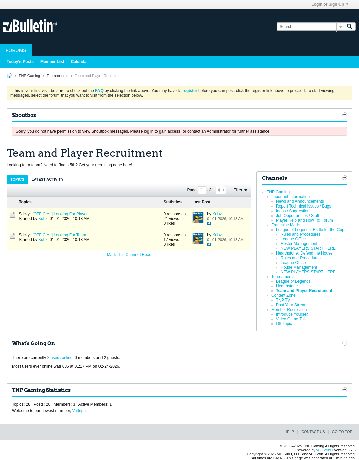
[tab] (17, 179)
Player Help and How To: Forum (304, 220)
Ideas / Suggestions (293, 211)
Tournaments (57, 76)
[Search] (310, 26)
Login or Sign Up (329, 4)
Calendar (79, 61)
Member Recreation (289, 309)
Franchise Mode (285, 225)
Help (289, 432)
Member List (52, 61)
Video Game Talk (291, 319)
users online (62, 357)
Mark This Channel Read (129, 254)
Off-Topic (284, 323)
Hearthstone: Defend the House (304, 253)
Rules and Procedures (301, 234)
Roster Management (299, 243)
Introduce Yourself (292, 314)
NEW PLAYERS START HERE (308, 248)
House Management (299, 267)
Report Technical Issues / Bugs (303, 206)
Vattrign (79, 410)
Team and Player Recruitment (304, 290)
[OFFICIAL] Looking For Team (59, 235)
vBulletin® (324, 450)
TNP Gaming (29, 76)
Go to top (342, 432)
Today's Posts (20, 61)
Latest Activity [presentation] (48, 179)
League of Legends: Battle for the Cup (310, 229)
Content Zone (283, 295)
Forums (16, 50)
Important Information (290, 196)
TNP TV (283, 300)
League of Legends (293, 281)
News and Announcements (300, 201)
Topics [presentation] (17, 179)
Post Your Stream (291, 305)
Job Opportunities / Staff (297, 215)
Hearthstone (287, 286)
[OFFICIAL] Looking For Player (60, 214)
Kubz (42, 218)
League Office (293, 239)
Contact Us (313, 432)
